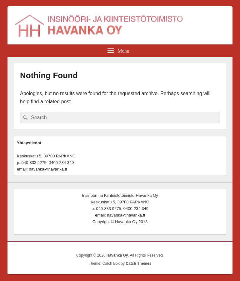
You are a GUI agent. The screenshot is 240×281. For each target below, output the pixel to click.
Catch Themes (138, 263)
